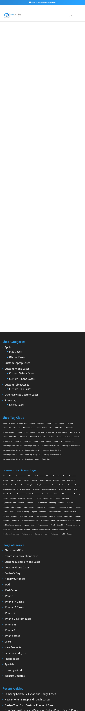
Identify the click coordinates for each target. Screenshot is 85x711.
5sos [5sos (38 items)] (49, 365)
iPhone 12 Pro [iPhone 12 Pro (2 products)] (41, 317)
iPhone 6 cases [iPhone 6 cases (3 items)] (9, 644)
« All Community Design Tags (28, 44)
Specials (9, 554)
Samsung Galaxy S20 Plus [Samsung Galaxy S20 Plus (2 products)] (71, 335)
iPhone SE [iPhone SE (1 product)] (76, 326)
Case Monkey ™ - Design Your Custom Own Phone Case (38, 702)
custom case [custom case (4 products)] (22, 313)
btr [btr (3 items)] (64, 370)
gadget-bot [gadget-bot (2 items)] (48, 388)
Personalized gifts (15, 543)
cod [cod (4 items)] (61, 379)
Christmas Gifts (14, 440)
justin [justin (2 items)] (6, 397)
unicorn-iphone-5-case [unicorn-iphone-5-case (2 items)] (41, 419)
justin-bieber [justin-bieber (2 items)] (17, 397)
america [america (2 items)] (57, 365)
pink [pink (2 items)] (60, 406)
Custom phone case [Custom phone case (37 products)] (36, 313)
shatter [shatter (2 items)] (24, 653)
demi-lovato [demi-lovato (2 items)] (67, 383)
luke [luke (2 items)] (12, 401)
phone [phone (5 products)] (48, 331)
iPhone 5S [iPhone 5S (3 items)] (58, 640)
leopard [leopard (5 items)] (78, 397)
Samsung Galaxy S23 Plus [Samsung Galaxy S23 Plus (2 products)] (52, 344)
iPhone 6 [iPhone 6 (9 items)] (67, 640)
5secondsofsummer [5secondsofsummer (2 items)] (36, 365)
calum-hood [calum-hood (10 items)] (20, 374)
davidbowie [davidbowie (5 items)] (47, 383)
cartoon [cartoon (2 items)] (63, 374)
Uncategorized (13, 560)
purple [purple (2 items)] (78, 406)
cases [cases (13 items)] (32, 627)
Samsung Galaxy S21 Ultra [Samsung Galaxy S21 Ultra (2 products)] (13, 344)
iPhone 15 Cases (14, 497)
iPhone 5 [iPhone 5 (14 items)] (73, 636)
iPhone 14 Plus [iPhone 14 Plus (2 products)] (61, 322)
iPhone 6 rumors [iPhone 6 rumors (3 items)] (23, 644)
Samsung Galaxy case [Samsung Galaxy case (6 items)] (11, 653)
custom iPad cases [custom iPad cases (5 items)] (10, 631)
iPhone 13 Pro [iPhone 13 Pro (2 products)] (22, 322)
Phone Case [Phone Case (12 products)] (58, 331)
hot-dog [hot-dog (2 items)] (53, 392)
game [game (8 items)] (58, 388)
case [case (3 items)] (26, 627)
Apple (8, 237)
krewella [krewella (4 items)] (52, 397)
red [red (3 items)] (53, 410)
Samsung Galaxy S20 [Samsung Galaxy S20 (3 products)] (31, 335)
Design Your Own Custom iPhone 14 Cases (30, 595)
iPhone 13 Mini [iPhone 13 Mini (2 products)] (9, 322)
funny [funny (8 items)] (39, 388)
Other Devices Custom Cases (21, 284)
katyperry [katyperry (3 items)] (41, 397)
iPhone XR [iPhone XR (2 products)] (27, 331)
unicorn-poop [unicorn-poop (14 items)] (27, 424)
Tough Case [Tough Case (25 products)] (46, 349)
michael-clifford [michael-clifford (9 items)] (55, 401)
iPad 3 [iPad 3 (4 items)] (39, 636)
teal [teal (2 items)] (53, 415)
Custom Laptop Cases (17, 253)
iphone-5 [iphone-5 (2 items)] (71, 392)
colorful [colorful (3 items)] (78, 379)
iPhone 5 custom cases (18, 508)
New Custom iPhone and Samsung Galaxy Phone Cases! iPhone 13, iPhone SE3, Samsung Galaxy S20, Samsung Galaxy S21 (42, 601)
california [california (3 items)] (71, 370)
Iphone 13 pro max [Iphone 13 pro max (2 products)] (37, 322)
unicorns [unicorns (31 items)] (55, 424)
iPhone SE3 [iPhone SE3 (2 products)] (7, 331)
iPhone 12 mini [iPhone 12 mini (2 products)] (28, 317)
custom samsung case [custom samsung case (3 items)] (46, 631)
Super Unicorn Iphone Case (42, 113)
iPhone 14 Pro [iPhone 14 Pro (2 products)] (75, 322)
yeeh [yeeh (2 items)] (70, 424)
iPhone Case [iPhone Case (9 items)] (36, 644)
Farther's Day (12, 463)
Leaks (8, 531)
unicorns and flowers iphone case (39, 81)
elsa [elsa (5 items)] (6, 388)
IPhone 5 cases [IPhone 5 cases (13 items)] (17, 640)
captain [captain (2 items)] (31, 374)
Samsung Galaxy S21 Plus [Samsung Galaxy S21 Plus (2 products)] (52, 340)
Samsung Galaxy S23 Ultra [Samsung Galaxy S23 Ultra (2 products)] (13, 349)
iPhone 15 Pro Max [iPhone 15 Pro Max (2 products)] (63, 326)
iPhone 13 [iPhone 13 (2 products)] (69, 317)
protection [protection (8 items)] (55, 649)
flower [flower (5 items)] (13, 388)
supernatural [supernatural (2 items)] (43, 415)
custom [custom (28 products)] (12, 313)
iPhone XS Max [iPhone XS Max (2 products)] (38, 331)
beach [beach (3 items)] (35, 370)
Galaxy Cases (17, 295)
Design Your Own (42, 195)
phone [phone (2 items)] (52, 406)
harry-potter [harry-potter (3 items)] (42, 392)
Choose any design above (27, 163)
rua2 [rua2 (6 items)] (79, 410)
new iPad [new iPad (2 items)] (19, 649)
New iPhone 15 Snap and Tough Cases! (27, 589)
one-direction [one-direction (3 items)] (42, 406)
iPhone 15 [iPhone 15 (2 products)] (23, 326)
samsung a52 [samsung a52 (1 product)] (69, 331)
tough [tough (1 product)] (37, 349)
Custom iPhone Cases (22, 268)
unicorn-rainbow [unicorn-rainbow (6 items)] (42, 424)
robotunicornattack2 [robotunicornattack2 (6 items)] (66, 410)
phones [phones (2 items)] (46, 649)
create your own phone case (21, 446)
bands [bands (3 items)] (27, 370)
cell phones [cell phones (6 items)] (41, 627)
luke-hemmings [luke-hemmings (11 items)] (23, 401)
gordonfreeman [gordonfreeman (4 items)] (10, 392)
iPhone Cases (17, 247)
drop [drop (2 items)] (20, 636)
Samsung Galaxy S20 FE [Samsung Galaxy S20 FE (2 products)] (50, 335)
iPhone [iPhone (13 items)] (47, 636)
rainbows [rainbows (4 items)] (45, 410)
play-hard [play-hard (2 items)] (68, 406)
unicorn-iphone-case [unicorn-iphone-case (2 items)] (60, 419)
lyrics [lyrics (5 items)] (35, 401)
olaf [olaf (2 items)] (31, 406)
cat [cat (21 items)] (77, 374)
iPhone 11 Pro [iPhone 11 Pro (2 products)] (51, 313)
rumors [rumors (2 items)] (64, 649)
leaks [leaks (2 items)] (58, 644)
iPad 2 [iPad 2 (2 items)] (32, 636)
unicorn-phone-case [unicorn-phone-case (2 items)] (11, 424)
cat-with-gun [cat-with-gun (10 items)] (25, 379)
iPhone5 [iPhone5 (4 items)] (6, 640)
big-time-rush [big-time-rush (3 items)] (46, 370)
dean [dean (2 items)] (57, 383)
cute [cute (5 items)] (13, 383)
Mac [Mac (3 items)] (63, 644)
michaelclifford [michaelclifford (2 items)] (70, 401)
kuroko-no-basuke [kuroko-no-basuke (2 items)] (65, 397)
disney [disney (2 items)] (77, 383)
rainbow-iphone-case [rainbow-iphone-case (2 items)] (30, 410)
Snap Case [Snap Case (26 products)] (29, 349)
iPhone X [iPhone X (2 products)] (17, 331)
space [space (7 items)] (27, 415)
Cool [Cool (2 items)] (6, 383)
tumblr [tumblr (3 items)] (60, 415)
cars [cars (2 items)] (54, 374)
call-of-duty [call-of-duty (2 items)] (8, 374)
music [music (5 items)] (6, 406)
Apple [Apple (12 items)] (20, 627)
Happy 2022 (11, 608)
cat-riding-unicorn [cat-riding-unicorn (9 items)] (11, 379)
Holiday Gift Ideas (15, 468)
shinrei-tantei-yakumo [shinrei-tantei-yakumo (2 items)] (12, 415)
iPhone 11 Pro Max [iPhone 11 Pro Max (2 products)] (66, 313)
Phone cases (12, 548)
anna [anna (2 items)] (6, 370)
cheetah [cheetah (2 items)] (37, 379)
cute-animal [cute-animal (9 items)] (22, 383)
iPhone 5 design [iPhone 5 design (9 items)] (31, 640)
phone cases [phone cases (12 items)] (36, 649)
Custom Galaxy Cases (21, 263)
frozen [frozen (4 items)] (30, 388)
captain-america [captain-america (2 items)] (44, 374)
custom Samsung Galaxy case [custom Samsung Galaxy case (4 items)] (68, 631)
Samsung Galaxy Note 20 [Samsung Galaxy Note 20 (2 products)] (12, 335)
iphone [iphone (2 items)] (62, 392)
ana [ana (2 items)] (65, 365)
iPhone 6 (10, 520)
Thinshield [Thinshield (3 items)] (54, 653)
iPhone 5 (10, 503)
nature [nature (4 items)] (14, 406)
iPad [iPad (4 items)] (26, 636)
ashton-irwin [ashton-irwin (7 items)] (16, 370)
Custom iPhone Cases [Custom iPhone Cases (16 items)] (28, 631)
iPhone (9, 486)
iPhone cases (12, 525)
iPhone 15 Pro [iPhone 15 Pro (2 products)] (48, 326)
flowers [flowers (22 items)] (22, 388)
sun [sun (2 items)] (33, 415)
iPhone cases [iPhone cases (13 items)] (48, 644)
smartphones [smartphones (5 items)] (34, 653)
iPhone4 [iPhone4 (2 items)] (64, 636)
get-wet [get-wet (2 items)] (66, 388)
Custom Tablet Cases (17, 274)
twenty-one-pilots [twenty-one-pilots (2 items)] (73, 415)
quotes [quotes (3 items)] (7, 410)
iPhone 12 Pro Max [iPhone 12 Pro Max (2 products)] (56, 317)
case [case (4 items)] (71, 374)
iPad (7, 474)
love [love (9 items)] (6, 401)
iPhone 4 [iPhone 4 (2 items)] (55, 636)
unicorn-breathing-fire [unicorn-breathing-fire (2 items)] (22, 419)
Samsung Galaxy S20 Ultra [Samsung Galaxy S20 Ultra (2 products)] (13, 340)
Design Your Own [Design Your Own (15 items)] (9, 636)
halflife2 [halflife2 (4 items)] (31, 392)
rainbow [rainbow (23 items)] (16, 410)
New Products (13, 537)
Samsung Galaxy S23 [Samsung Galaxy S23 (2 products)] (32, 344)
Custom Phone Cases (17, 258)
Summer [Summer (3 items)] (45, 653)
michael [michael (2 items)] (43, 401)
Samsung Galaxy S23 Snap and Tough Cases (30, 584)
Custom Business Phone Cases (22, 451)
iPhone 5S (10, 514)
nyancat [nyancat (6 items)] (24, 406)
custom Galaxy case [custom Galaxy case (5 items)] (70, 627)
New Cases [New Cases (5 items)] (72, 644)
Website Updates (15, 565)
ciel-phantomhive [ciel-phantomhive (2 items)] (49, 379)
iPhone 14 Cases (14, 491)
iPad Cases (15, 241)
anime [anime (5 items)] (72, 365)
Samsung (10, 290)
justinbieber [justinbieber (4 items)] (29, 397)
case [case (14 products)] (5, 313)
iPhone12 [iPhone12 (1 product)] (16, 317)
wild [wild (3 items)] (63, 424)
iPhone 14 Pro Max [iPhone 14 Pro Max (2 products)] (10, 326)
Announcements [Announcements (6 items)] (9, 627)
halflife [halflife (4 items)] (22, 392)
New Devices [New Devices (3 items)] (8, 649)
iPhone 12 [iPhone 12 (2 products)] (7, 317)
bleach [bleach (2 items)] (56, 370)
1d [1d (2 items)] (5, 365)
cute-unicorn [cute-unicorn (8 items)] (35, 383)
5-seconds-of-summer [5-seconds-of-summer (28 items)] (18, 365)
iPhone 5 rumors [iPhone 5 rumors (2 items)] (46, 640)
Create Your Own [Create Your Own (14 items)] (54, 627)
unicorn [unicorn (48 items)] (7, 419)
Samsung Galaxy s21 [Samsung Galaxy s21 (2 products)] (32, 340)
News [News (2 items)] (27, 649)
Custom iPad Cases (20, 279)
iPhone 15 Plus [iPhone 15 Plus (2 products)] (35, 326)
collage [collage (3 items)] (68, 379)
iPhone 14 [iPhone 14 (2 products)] (50, 322)
